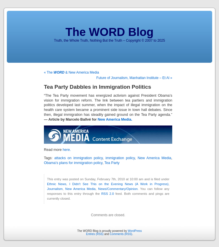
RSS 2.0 (107, 193)
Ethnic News (56, 184)
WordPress (135, 230)
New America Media (154, 158)
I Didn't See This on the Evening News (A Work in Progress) (119, 184)
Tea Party (111, 163)
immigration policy (120, 158)
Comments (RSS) (121, 234)
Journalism (55, 189)
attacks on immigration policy (78, 158)
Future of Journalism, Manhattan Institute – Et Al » (134, 78)
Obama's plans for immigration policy (73, 163)
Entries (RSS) (95, 234)
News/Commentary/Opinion (118, 189)
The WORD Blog (110, 32)
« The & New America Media (71, 72)
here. (67, 150)
